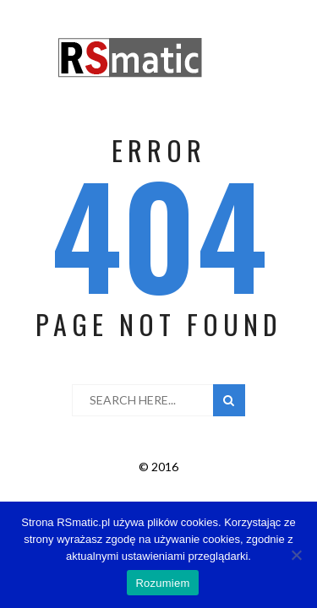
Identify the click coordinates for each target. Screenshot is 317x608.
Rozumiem (162, 583)
